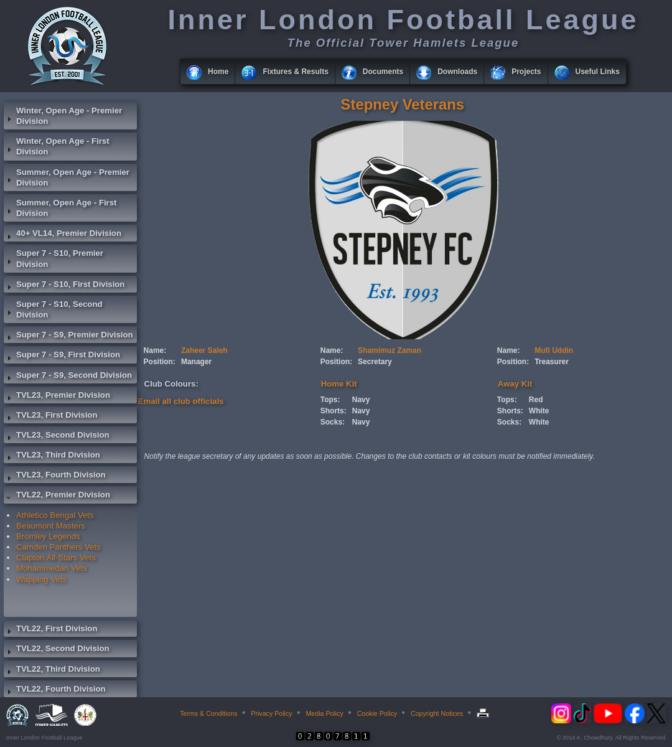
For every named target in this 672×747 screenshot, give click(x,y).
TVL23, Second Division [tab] (57, 436)
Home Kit (339, 383)
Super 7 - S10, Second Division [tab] (53, 309)
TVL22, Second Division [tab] (57, 650)
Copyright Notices (437, 713)
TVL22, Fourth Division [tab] (55, 690)
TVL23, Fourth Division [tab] (55, 476)
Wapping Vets (41, 579)
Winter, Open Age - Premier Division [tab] (63, 116)
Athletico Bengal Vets (55, 515)
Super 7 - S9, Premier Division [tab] (68, 336)
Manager (196, 361)
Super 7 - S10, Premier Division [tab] (53, 258)
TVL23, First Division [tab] (50, 416)
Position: (159, 361)
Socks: (332, 422)
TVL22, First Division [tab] (50, 630)
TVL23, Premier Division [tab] (57, 396)
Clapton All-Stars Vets (56, 557)
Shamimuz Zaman (389, 350)
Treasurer (551, 361)
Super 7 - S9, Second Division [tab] (68, 376)
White (539, 410)
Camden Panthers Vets (58, 547)
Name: (155, 350)
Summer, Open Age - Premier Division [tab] (66, 177)
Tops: (330, 399)
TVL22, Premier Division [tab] (57, 496)
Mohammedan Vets (51, 568)
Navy (361, 399)
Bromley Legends (48, 536)
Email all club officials (181, 401)
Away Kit (515, 383)
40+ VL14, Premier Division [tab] (62, 234)
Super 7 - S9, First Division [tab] (62, 356)
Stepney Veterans (402, 104)
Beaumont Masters (50, 525)
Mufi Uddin (553, 350)
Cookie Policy (377, 713)
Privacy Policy (271, 713)
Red (536, 399)
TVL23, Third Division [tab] (52, 456)
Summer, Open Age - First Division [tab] (60, 208)
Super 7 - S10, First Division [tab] (64, 286)
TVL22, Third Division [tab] (52, 670)
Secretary (375, 361)
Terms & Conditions (208, 713)
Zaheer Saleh (204, 350)
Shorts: (333, 410)
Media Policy (324, 713)
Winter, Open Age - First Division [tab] (57, 146)
